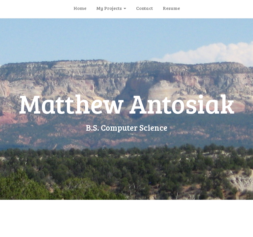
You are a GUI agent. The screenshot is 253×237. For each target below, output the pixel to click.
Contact (144, 8)
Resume (171, 8)
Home (79, 8)
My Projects (111, 8)
